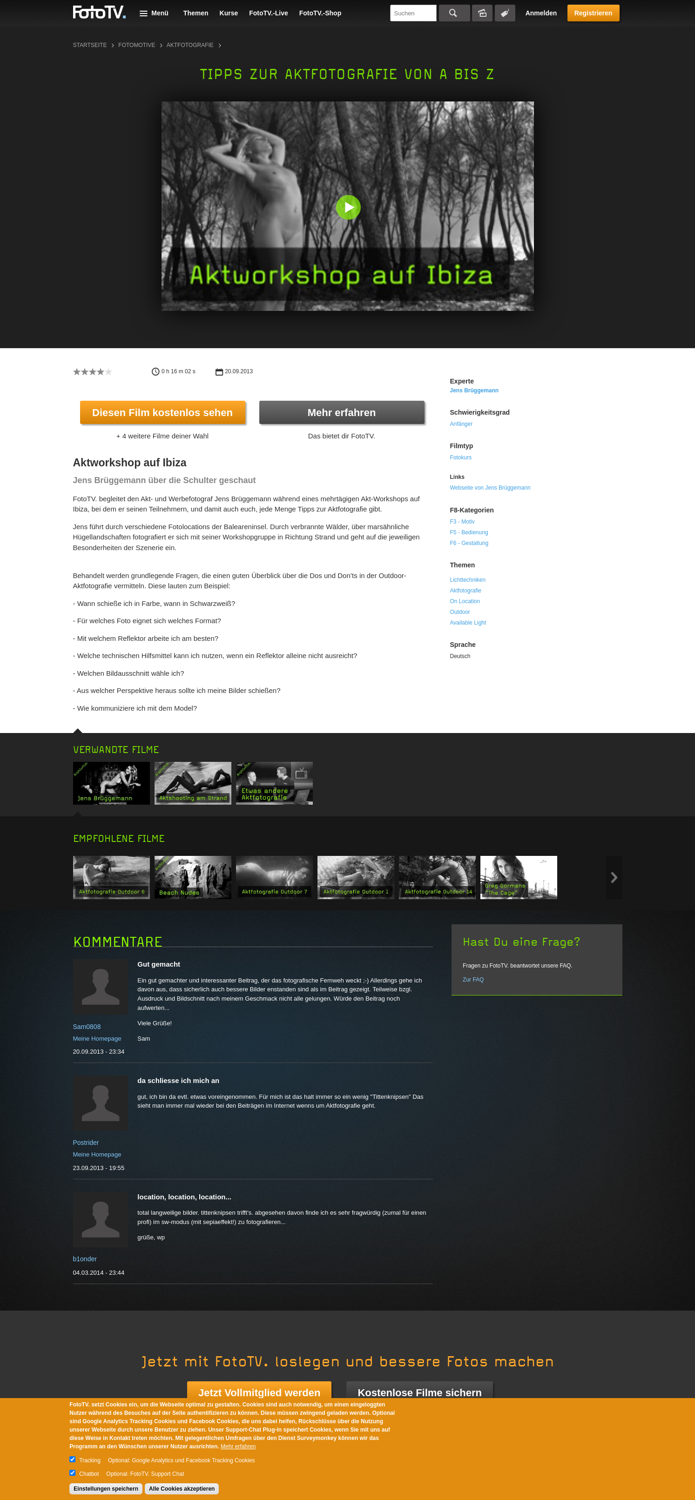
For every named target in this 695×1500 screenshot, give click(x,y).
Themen (196, 13)
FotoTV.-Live (268, 13)
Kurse (229, 13)
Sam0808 (87, 1026)
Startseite (90, 45)
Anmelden (541, 13)
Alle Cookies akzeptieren (182, 1489)
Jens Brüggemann (474, 390)
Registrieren (593, 13)
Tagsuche (505, 13)
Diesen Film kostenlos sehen (162, 412)
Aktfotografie (190, 45)
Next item (614, 877)
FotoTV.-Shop (320, 13)
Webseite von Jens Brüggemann (490, 487)
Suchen (454, 13)
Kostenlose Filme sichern (420, 1393)
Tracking (90, 1460)
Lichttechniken (468, 580)
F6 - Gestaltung (469, 543)
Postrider (86, 1142)
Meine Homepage (97, 1038)
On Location (465, 601)
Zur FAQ (473, 979)
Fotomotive (136, 45)
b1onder (85, 1259)
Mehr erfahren (342, 412)
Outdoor (460, 612)
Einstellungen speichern (106, 1489)
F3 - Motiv (462, 521)
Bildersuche (482, 13)
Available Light (468, 622)
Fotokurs (461, 457)
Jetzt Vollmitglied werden (259, 1393)
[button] (350, 208)
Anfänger (461, 424)
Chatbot (89, 1474)
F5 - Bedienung (469, 532)
